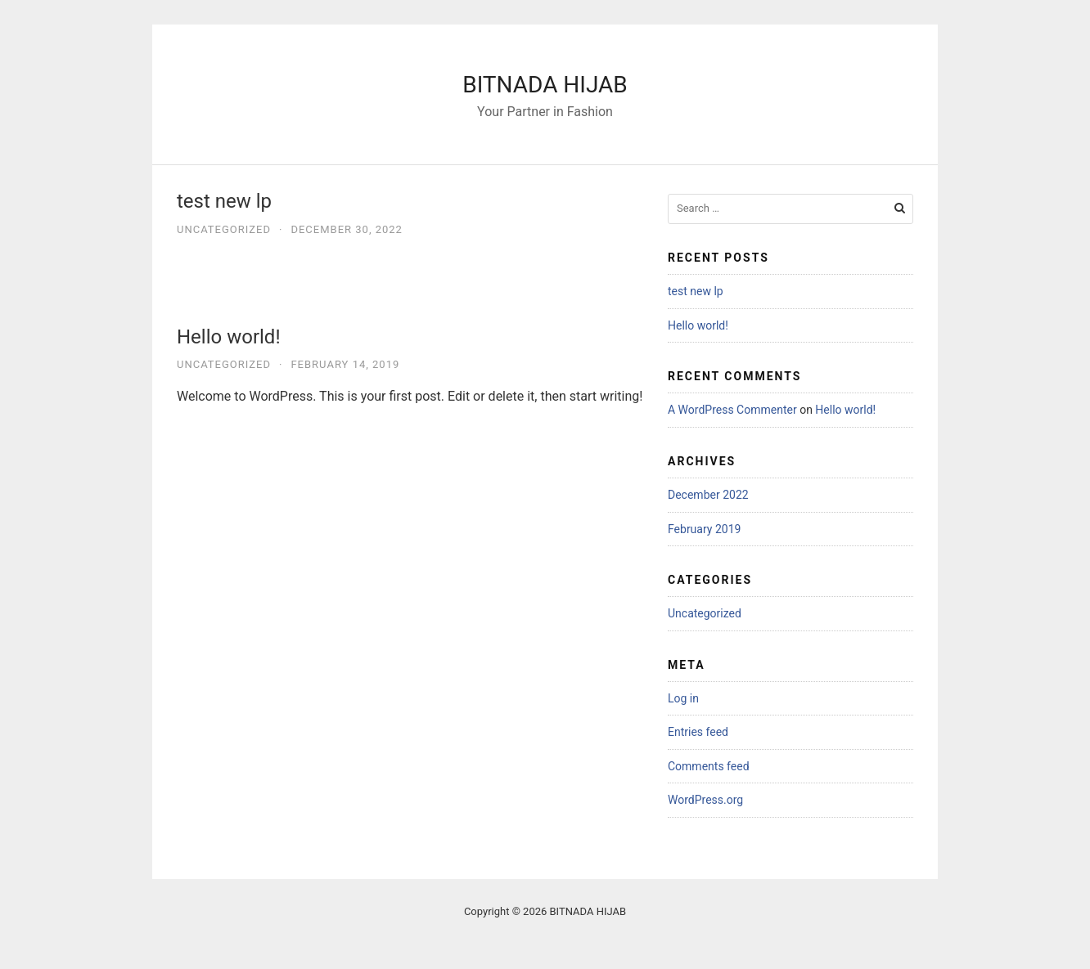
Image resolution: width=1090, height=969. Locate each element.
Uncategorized (224, 229)
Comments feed (709, 766)
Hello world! (229, 336)
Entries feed (698, 731)
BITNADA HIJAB (545, 84)
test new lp (224, 201)
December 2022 (708, 494)
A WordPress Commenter (732, 409)
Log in (683, 698)
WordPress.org (705, 799)
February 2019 (704, 529)
